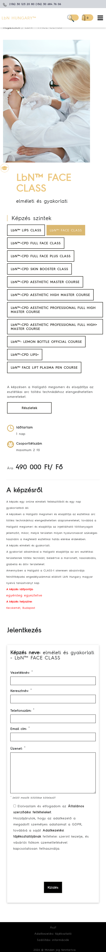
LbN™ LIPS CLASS (26, 230)
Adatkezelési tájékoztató (53, 933)
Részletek (29, 408)
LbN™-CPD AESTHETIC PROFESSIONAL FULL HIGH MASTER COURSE (53, 309)
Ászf (53, 927)
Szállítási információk (53, 940)
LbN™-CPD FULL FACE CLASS (36, 243)
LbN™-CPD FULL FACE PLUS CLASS (41, 256)
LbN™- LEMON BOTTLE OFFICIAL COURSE (46, 341)
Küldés (53, 887)
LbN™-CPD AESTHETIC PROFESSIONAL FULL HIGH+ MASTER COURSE (54, 326)
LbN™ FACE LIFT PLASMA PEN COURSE (44, 367)
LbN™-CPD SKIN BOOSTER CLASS (39, 269)
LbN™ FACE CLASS (66, 230)
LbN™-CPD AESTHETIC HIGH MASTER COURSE (50, 295)
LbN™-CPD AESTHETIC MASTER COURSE (45, 282)
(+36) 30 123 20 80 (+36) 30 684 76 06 (35, 4)
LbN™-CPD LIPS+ (25, 354)
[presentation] (43, 874)
